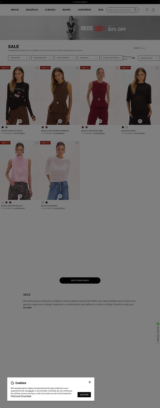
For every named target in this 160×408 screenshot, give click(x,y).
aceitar (84, 395)
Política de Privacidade (21, 396)
